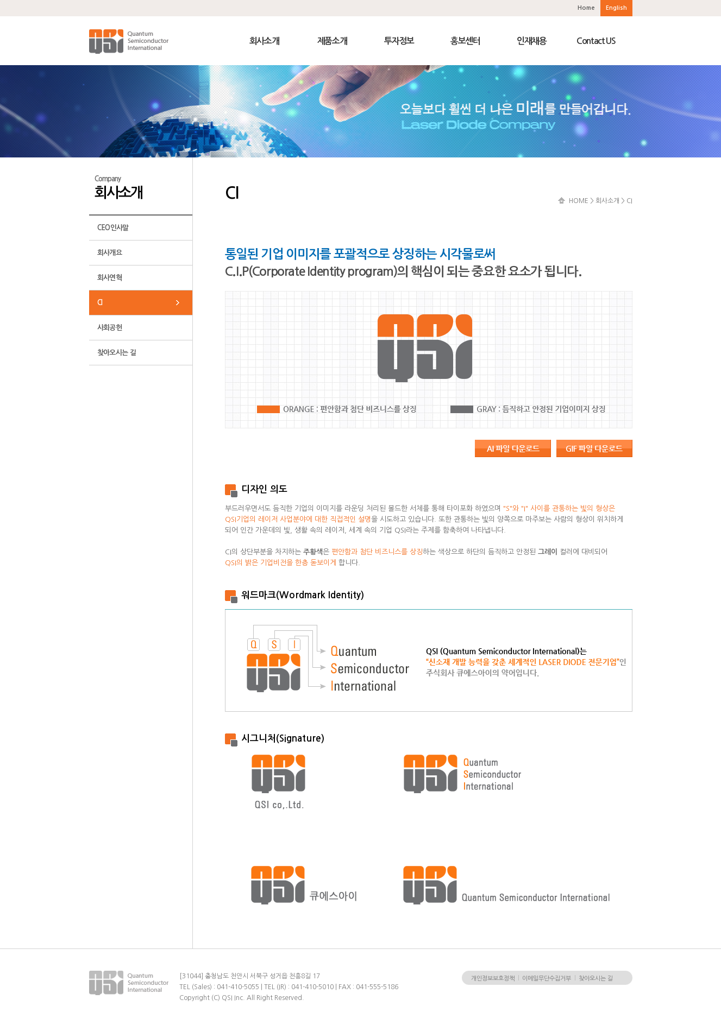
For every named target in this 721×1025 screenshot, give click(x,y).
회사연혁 (109, 277)
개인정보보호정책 (493, 979)
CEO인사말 (113, 227)
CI (100, 302)
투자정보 (399, 41)
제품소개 (332, 41)
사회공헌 (109, 327)
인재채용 (532, 41)
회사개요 (109, 252)
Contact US (596, 41)
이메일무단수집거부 (546, 979)
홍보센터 (465, 41)
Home (586, 8)
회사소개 (264, 41)
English (616, 8)
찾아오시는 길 (116, 352)
